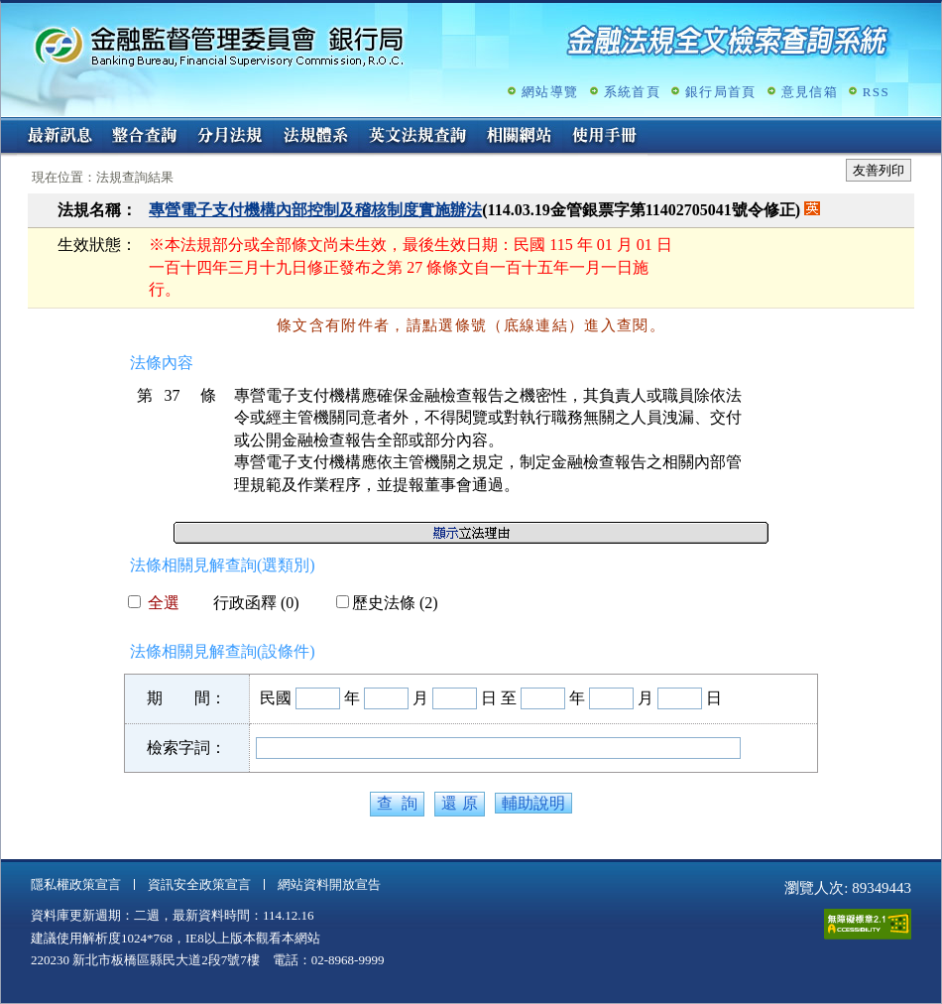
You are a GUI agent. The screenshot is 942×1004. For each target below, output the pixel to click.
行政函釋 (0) (248, 602)
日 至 (499, 698)
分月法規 (230, 137)
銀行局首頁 (721, 91)
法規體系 (315, 137)
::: (7, 125)
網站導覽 (550, 91)
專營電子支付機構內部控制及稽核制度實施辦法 (315, 209)
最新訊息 (59, 137)
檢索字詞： (186, 747)
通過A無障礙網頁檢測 (867, 924)
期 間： (186, 698)
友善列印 (878, 170)
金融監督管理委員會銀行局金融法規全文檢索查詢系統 (219, 45)
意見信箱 (809, 91)
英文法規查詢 (417, 137)
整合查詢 (144, 137)
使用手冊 (605, 137)
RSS (876, 91)
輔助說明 (533, 803)
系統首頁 (632, 91)
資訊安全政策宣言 (199, 884)
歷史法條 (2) (387, 602)
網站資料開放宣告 (329, 884)
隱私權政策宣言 (76, 884)
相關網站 (519, 137)
